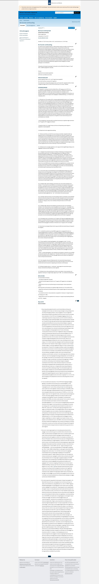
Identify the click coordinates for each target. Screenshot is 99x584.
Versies (38, 25)
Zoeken (77, 12)
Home (21, 17)
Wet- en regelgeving (39, 17)
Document (22, 25)
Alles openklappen (24, 35)
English (55, 17)
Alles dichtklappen (24, 33)
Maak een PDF (71, 27)
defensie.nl (42, 565)
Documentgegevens (31, 25)
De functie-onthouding (25, 39)
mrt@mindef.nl (22, 567)
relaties (78, 300)
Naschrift (21, 40)
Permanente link (75, 29)
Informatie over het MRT (54, 579)
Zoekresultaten (26, 20)
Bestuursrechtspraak (24, 37)
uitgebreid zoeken (76, 14)
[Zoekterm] (64, 13)
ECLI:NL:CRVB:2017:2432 (43, 37)
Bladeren (31, 17)
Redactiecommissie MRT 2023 (25, 564)
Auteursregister (48, 17)
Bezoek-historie (75, 21)
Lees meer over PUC (68, 573)
